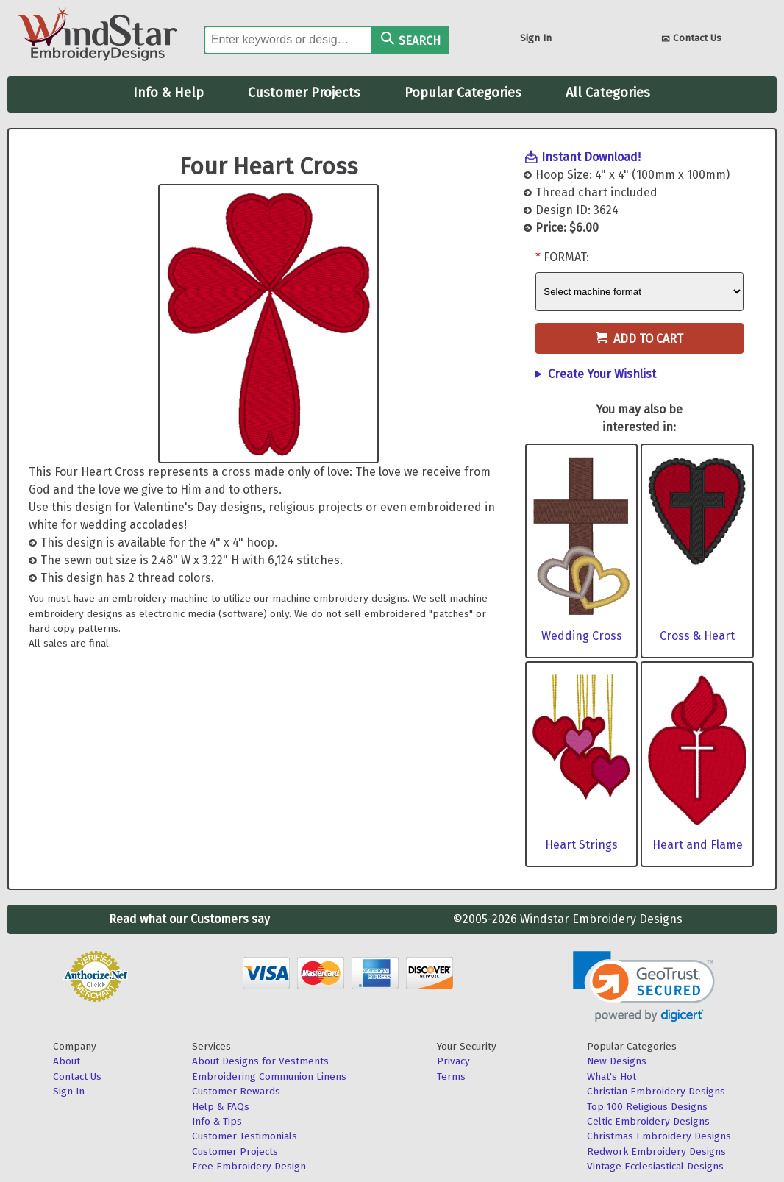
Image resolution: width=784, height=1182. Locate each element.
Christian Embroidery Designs (656, 1091)
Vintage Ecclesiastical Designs (655, 1166)
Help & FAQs (220, 1106)
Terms (451, 1076)
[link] (644, 987)
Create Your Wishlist (602, 374)
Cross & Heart (697, 636)
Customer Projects (304, 93)
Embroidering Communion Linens (269, 1076)
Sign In (536, 38)
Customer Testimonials (244, 1136)
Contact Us (691, 39)
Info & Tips (217, 1121)
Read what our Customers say (189, 919)
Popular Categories (463, 93)
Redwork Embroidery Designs (656, 1151)
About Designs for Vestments (260, 1061)
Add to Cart (639, 339)
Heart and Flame (697, 845)
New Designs (616, 1061)
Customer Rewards (236, 1091)
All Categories (608, 93)
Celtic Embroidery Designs (648, 1121)
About (66, 1061)
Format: (566, 257)
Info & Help (168, 93)
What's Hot (611, 1076)
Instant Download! (591, 157)
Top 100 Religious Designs (647, 1106)
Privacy (453, 1061)
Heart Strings (581, 845)
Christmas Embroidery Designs (659, 1136)
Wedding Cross (581, 636)
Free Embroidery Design (249, 1166)
